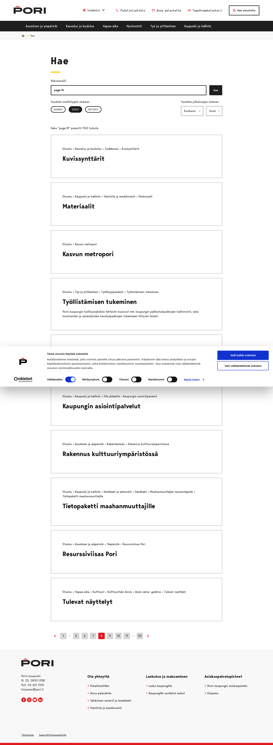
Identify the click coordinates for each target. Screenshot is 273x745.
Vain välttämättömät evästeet (243, 19)
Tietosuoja (27, 735)
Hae (215, 90)
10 (118, 636)
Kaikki (58, 109)
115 (140, 636)
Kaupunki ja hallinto (88, 196)
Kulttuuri (99, 592)
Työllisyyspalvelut (112, 292)
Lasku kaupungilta (159, 686)
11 (127, 636)
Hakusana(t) (58, 81)
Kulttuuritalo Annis (120, 592)
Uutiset (93, 109)
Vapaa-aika (82, 592)
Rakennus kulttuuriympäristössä (110, 454)
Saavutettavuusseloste (52, 735)
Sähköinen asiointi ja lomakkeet (109, 700)
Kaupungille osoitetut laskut (165, 693)
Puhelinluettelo (98, 686)
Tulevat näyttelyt (88, 601)
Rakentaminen (116, 444)
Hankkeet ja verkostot (118, 491)
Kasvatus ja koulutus (88, 149)
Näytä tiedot (192, 33)
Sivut (77, 109)
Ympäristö (113, 544)
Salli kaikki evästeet (243, 8)
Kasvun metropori (88, 254)
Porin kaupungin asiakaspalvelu (225, 686)
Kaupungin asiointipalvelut (102, 406)
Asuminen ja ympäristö (90, 444)
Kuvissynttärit (84, 158)
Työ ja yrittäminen (87, 292)
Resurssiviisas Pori (90, 554)
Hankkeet (141, 491)
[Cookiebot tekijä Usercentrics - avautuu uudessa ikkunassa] (23, 33)
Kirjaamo (211, 693)
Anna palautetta (99, 693)
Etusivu (68, 149)
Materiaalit (79, 206)
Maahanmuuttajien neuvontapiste (172, 491)
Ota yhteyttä (112, 396)
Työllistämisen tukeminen (100, 301)
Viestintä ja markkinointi (120, 196)
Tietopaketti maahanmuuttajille (109, 506)
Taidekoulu (112, 149)
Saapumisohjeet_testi (94, 358)
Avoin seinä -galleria (148, 592)
